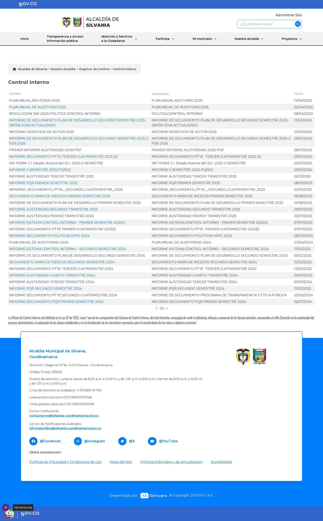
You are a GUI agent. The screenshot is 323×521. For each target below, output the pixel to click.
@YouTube (168, 441)
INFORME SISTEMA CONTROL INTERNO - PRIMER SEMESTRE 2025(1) (67, 222)
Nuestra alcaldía (246, 38)
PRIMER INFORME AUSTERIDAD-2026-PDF (45, 150)
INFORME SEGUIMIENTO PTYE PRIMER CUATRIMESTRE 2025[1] (62, 229)
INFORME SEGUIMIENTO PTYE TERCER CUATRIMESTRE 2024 (61, 268)
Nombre (15, 93)
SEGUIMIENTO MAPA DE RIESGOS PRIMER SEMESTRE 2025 (59, 196)
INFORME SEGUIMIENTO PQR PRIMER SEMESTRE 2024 (56, 301)
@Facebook (50, 441)
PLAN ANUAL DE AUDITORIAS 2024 (38, 242)
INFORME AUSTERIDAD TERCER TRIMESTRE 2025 (51, 176)
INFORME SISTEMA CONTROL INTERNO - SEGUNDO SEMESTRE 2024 (67, 249)
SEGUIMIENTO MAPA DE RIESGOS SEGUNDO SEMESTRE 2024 (61, 262)
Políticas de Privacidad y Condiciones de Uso (65, 462)
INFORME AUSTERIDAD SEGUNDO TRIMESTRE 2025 (53, 209)
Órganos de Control (94, 69)
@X (132, 441)
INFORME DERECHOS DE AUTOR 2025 (41, 132)
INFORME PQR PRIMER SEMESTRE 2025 (43, 183)
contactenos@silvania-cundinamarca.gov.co (64, 415)
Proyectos (289, 38)
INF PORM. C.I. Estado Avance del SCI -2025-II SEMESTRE (56, 163)
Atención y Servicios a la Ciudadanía (116, 39)
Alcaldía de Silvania (32, 69)
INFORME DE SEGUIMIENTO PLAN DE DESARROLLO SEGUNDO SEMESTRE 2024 (77, 255)
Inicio (24, 38)
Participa (162, 38)
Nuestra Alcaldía (63, 69)
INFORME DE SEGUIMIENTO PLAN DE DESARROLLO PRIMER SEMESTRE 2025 (75, 203)
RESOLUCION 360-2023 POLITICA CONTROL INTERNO (55, 113)
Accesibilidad (221, 462)
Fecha (298, 93)
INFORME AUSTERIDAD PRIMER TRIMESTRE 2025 (51, 216)
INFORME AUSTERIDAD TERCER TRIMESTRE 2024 (51, 282)
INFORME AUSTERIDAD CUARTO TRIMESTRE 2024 (52, 275)
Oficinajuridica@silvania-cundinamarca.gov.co (65, 428)
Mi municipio (201, 38)
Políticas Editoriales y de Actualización (171, 462)
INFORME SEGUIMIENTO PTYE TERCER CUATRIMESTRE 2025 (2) (63, 156)
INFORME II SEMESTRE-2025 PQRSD (40, 170)
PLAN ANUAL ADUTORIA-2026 (34, 100)
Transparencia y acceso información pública (65, 39)
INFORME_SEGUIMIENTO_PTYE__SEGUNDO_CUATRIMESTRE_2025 (66, 189)
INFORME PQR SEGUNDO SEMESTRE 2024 (45, 288)
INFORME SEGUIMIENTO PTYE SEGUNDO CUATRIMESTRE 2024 (63, 295)
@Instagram (94, 441)
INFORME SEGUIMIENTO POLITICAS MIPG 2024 (49, 236)
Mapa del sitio (121, 462)
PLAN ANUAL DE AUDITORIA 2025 (37, 107)
